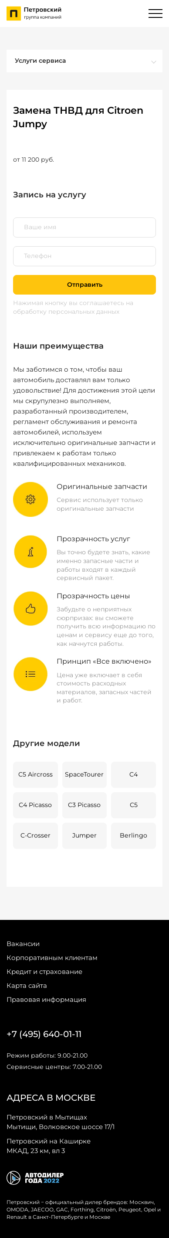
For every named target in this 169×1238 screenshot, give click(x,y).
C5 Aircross (35, 774)
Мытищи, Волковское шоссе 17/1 (61, 1122)
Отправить (84, 284)
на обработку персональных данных (73, 307)
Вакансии (23, 944)
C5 (134, 805)
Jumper (84, 835)
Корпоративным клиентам (52, 957)
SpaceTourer (84, 774)
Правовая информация (46, 999)
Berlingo (133, 835)
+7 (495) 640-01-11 (44, 1034)
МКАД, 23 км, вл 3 (49, 1145)
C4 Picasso (35, 805)
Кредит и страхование (44, 971)
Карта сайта (27, 985)
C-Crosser (35, 835)
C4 (133, 774)
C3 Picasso (84, 805)
